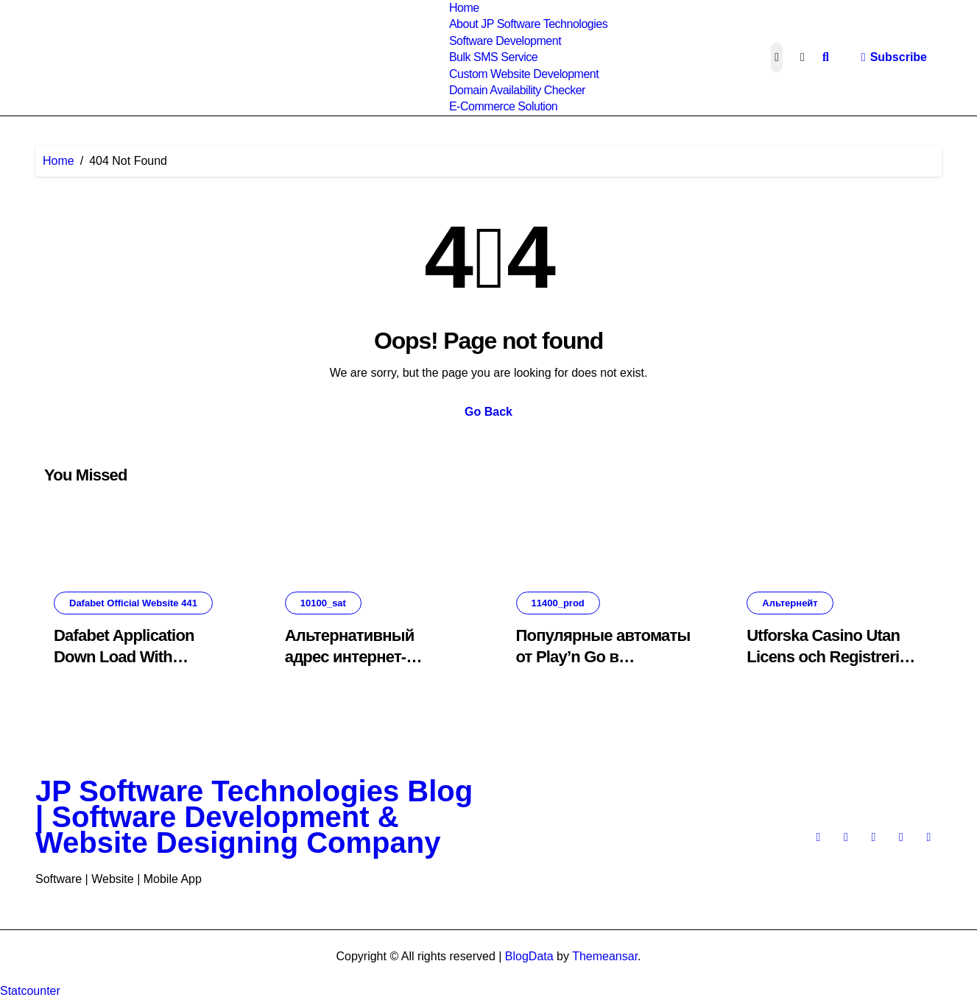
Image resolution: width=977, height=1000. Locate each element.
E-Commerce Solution (503, 106)
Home (464, 7)
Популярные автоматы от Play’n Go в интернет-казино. (603, 656)
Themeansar (605, 956)
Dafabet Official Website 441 (133, 603)
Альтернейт (789, 603)
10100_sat (323, 603)
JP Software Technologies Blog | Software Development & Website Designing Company (254, 817)
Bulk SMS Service (493, 57)
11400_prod (558, 603)
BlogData (529, 956)
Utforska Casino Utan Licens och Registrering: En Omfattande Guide (835, 656)
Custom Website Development (524, 74)
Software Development (505, 41)
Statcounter (30, 991)
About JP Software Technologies (528, 24)
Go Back (488, 411)
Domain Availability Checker (517, 90)
